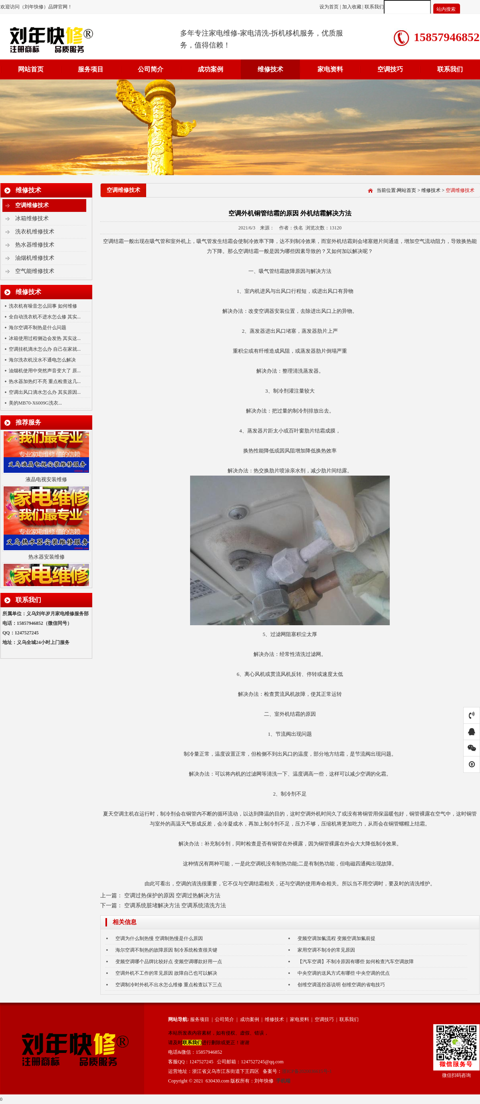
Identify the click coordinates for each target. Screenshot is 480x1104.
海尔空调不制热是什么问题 (37, 327)
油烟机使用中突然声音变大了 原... (45, 370)
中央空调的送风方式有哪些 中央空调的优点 (344, 973)
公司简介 (150, 69)
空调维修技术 (32, 205)
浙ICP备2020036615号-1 (307, 1071)
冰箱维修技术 (32, 218)
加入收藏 (351, 7)
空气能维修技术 (34, 271)
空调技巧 (390, 69)
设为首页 (329, 7)
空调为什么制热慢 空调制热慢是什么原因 (159, 938)
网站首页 (31, 69)
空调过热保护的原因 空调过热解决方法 (172, 896)
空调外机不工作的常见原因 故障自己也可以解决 (166, 973)
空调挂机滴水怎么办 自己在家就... (45, 349)
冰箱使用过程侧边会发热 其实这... (45, 338)
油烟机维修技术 (34, 258)
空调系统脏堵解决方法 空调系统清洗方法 (175, 905)
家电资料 (330, 69)
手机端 (283, 1081)
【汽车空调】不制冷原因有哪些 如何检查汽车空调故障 (356, 961)
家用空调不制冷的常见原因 (326, 950)
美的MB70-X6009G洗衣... (35, 403)
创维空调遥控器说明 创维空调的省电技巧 (341, 984)
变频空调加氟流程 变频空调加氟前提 (336, 938)
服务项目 (90, 69)
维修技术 (270, 69)
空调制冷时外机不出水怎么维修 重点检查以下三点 (168, 984)
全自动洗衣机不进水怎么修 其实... (45, 317)
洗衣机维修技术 (34, 232)
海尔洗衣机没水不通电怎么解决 (42, 360)
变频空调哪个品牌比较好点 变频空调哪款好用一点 (168, 961)
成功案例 (210, 69)
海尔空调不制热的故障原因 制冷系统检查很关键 (166, 950)
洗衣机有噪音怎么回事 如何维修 (43, 306)
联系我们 (374, 7)
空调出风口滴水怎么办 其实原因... (45, 392)
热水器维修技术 (34, 245)
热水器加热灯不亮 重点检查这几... (45, 381)
